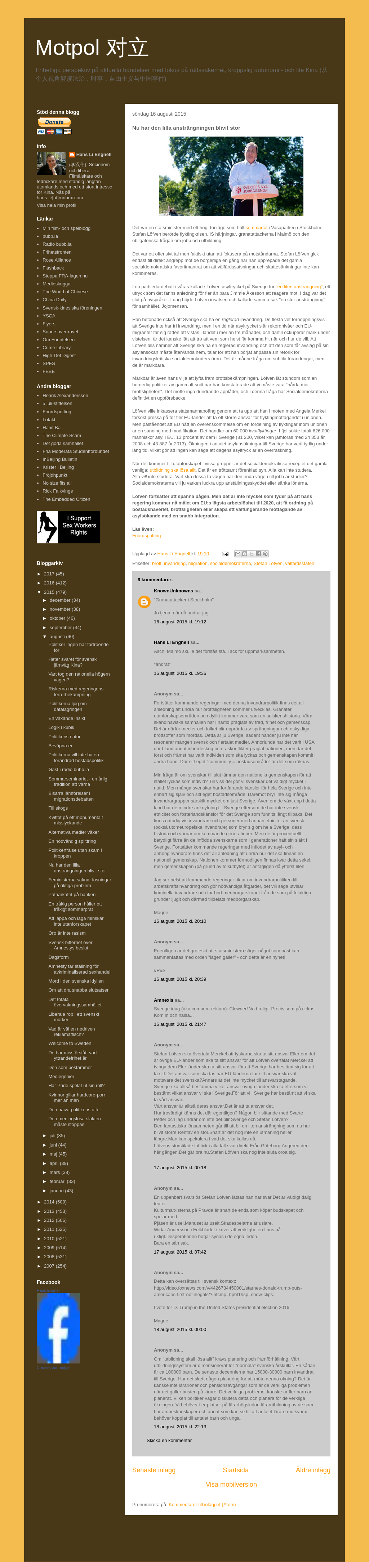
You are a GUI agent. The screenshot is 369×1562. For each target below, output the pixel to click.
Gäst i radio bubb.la (68, 769)
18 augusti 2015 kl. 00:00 (180, 1329)
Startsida (236, 1470)
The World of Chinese (65, 291)
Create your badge (53, 1367)
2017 (50, 574)
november (61, 609)
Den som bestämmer (70, 1067)
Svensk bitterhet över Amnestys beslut (70, 945)
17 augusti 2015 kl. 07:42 (180, 1252)
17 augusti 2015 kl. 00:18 (180, 1167)
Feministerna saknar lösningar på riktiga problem (79, 882)
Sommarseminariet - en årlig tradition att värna (77, 781)
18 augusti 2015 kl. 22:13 (180, 1426)
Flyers (49, 323)
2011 (50, 1229)
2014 (50, 1202)
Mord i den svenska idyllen (75, 981)
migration (197, 563)
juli (53, 1135)
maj (54, 1154)
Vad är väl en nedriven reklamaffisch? (71, 1031)
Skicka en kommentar (169, 1440)
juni (54, 1145)
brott (156, 563)
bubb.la (50, 236)
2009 (50, 1247)
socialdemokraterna (230, 563)
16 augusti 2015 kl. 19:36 (180, 673)
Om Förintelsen (59, 339)
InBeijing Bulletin (60, 459)
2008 (50, 1256)
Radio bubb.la (57, 244)
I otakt (49, 419)
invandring (175, 563)
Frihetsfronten (57, 252)
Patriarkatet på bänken (71, 894)
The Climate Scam (62, 435)
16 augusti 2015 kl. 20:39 (180, 979)
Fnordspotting (146, 535)
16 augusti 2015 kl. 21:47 (180, 1024)
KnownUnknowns (173, 590)
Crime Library (57, 347)
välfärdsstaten (299, 563)
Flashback (53, 268)
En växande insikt (66, 718)
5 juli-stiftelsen (57, 403)
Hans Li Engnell (172, 642)
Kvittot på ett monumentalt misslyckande (75, 820)
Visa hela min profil (56, 205)
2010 (50, 1238)
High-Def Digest (59, 355)
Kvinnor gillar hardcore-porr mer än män (76, 1097)
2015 (50, 592)
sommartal (256, 227)
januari (57, 1190)
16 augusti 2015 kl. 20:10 (180, 921)
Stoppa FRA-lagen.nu (65, 276)
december (61, 600)
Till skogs (58, 808)
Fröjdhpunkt (55, 475)
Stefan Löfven (268, 563)
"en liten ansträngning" (299, 286)
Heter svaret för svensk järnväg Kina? (72, 662)
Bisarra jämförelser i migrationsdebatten (71, 796)
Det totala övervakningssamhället (74, 1002)
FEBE (49, 371)
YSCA (49, 316)
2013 (50, 1211)
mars (56, 1172)
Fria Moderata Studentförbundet (76, 451)
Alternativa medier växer (73, 832)
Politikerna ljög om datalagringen (67, 706)
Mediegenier (61, 1076)
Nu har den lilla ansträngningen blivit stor (77, 867)
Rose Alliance (57, 260)
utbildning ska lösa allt (172, 470)
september (61, 627)
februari (58, 1181)
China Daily (54, 299)
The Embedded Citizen (66, 499)
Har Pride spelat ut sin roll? (76, 1085)
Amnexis (163, 1000)
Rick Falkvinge (58, 491)
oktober (58, 618)
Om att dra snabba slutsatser (78, 990)
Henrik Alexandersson (65, 395)
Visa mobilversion (231, 1484)
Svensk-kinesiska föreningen (72, 308)
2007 (50, 1266)
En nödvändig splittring (72, 841)
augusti (58, 636)
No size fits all (57, 483)
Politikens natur (64, 736)
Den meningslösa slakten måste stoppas (74, 1121)
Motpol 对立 (92, 47)
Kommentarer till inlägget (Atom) (202, 1504)
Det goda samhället (63, 443)
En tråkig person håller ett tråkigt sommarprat (75, 906)
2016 (50, 583)
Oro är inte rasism (66, 933)
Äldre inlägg (313, 1470)
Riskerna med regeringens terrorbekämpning (75, 691)
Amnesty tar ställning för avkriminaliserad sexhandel (79, 969)
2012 (50, 1220)
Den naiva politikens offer (74, 1109)
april (55, 1163)
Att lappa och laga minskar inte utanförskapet (75, 921)
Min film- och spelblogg (66, 228)
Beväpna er (60, 745)
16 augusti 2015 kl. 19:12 (180, 621)
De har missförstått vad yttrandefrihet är (72, 1055)
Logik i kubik (61, 727)
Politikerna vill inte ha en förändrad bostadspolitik (75, 757)
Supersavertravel (60, 331)
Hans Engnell (48, 1290)
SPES (49, 363)
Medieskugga (56, 283)
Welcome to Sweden (69, 1043)
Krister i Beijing (58, 467)
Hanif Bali (53, 427)
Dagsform (58, 957)
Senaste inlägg (153, 1470)
